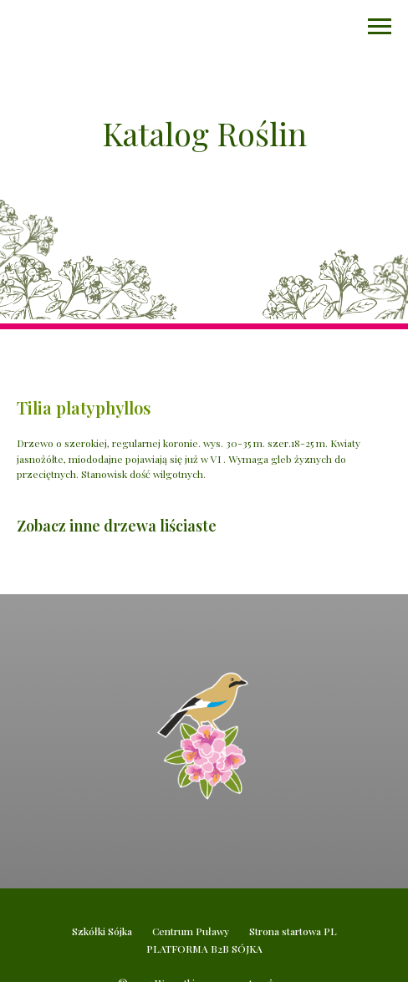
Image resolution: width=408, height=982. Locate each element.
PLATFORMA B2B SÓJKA (204, 948)
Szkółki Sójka (102, 931)
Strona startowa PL (293, 931)
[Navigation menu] (379, 26)
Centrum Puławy (190, 931)
